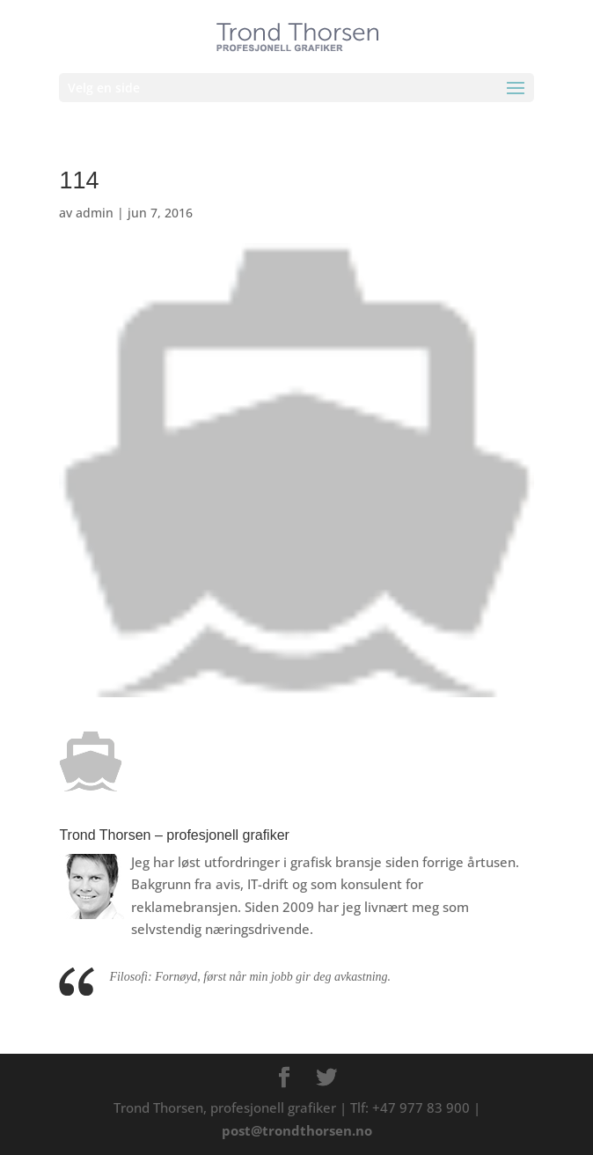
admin (94, 212)
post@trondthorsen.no (297, 1130)
